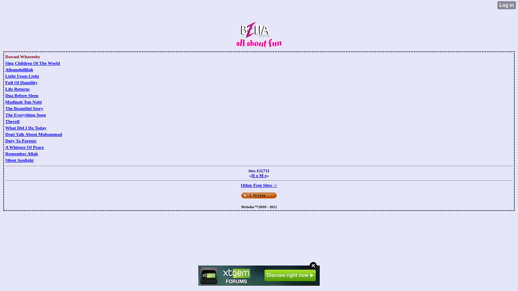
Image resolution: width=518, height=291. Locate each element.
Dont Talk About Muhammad (33, 134)
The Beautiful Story (24, 108)
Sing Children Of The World (32, 63)
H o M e (259, 175)
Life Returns (17, 88)
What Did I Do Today (26, 127)
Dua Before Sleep (21, 95)
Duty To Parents (20, 140)
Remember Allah (21, 153)
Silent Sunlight (19, 160)
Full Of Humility (21, 82)
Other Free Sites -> (259, 185)
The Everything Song (25, 114)
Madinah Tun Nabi (23, 101)
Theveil (12, 121)
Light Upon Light (22, 76)
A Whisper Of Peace (24, 147)
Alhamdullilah (19, 69)
